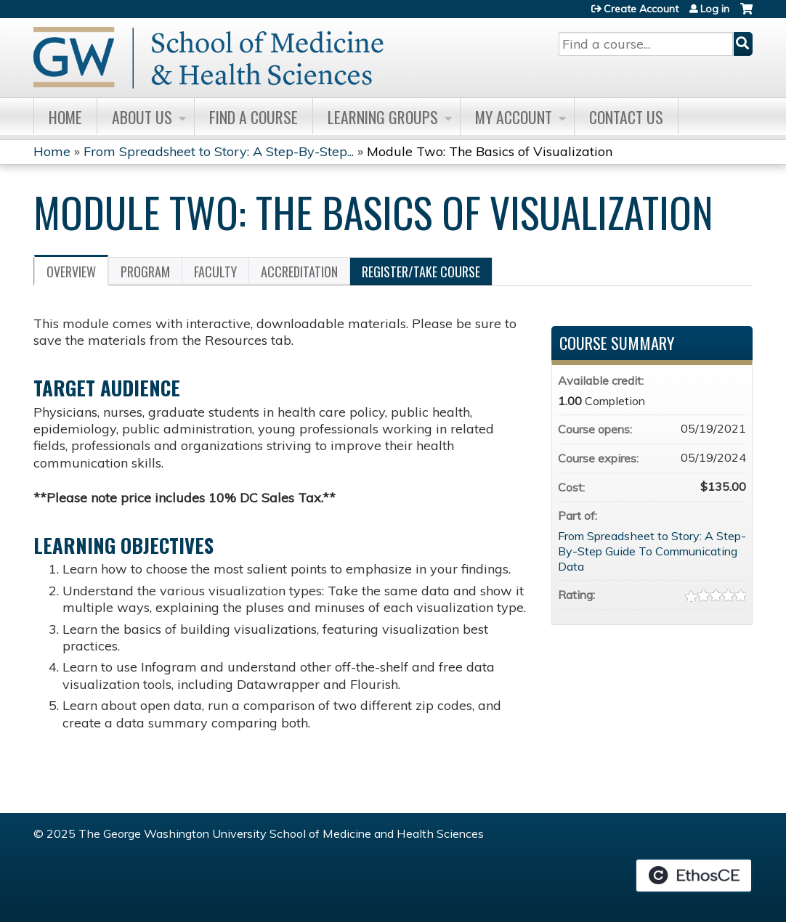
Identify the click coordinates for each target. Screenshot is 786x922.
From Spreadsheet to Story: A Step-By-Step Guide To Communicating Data (652, 551)
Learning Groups (383, 116)
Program (145, 271)
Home (65, 116)
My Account (513, 116)
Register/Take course (421, 271)
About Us (142, 116)
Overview (71, 271)
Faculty (215, 271)
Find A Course (253, 116)
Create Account (641, 9)
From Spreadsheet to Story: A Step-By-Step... (219, 151)
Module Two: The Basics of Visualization (489, 151)
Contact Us (626, 116)
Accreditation (299, 271)
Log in (714, 9)
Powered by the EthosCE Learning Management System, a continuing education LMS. (694, 875)
